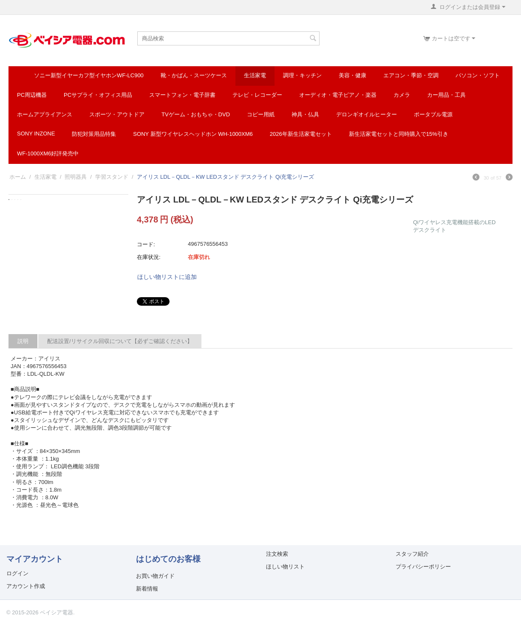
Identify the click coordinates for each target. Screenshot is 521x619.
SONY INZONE (36, 133)
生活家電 (255, 75)
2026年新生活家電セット (301, 134)
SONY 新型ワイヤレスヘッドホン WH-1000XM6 (192, 134)
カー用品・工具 (446, 95)
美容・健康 (352, 75)
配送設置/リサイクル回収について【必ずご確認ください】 (120, 341)
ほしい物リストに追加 (167, 276)
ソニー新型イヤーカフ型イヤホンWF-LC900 (89, 75)
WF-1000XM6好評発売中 (48, 153)
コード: (146, 244)
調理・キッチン (302, 75)
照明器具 (76, 177)
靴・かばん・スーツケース (194, 75)
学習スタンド (111, 177)
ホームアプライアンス (44, 114)
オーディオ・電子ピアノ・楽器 (338, 95)
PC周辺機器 (32, 95)
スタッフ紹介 (412, 554)
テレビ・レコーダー (257, 95)
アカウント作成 (25, 586)
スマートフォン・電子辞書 (182, 95)
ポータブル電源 (433, 114)
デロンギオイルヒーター (366, 114)
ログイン (17, 573)
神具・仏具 (305, 114)
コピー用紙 (261, 114)
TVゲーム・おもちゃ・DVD (195, 114)
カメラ (402, 95)
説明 (22, 341)
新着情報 (147, 588)
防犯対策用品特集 (94, 134)
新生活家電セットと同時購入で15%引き (398, 134)
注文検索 (277, 554)
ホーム (17, 177)
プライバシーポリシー (423, 566)
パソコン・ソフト (478, 75)
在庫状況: (149, 257)
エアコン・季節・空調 (411, 75)
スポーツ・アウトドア (116, 114)
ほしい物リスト (285, 566)
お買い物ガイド (155, 576)
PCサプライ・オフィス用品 (98, 95)
